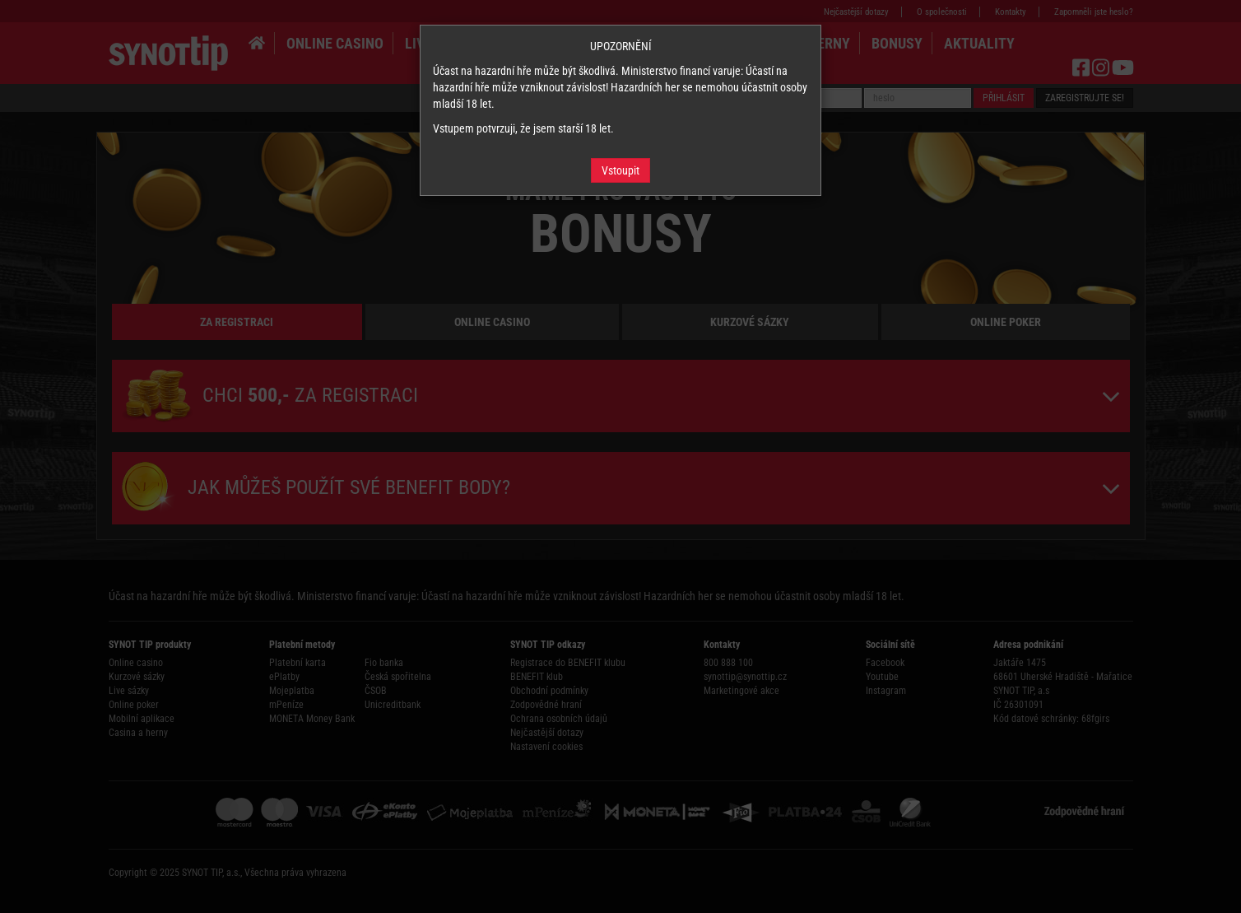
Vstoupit (620, 170)
